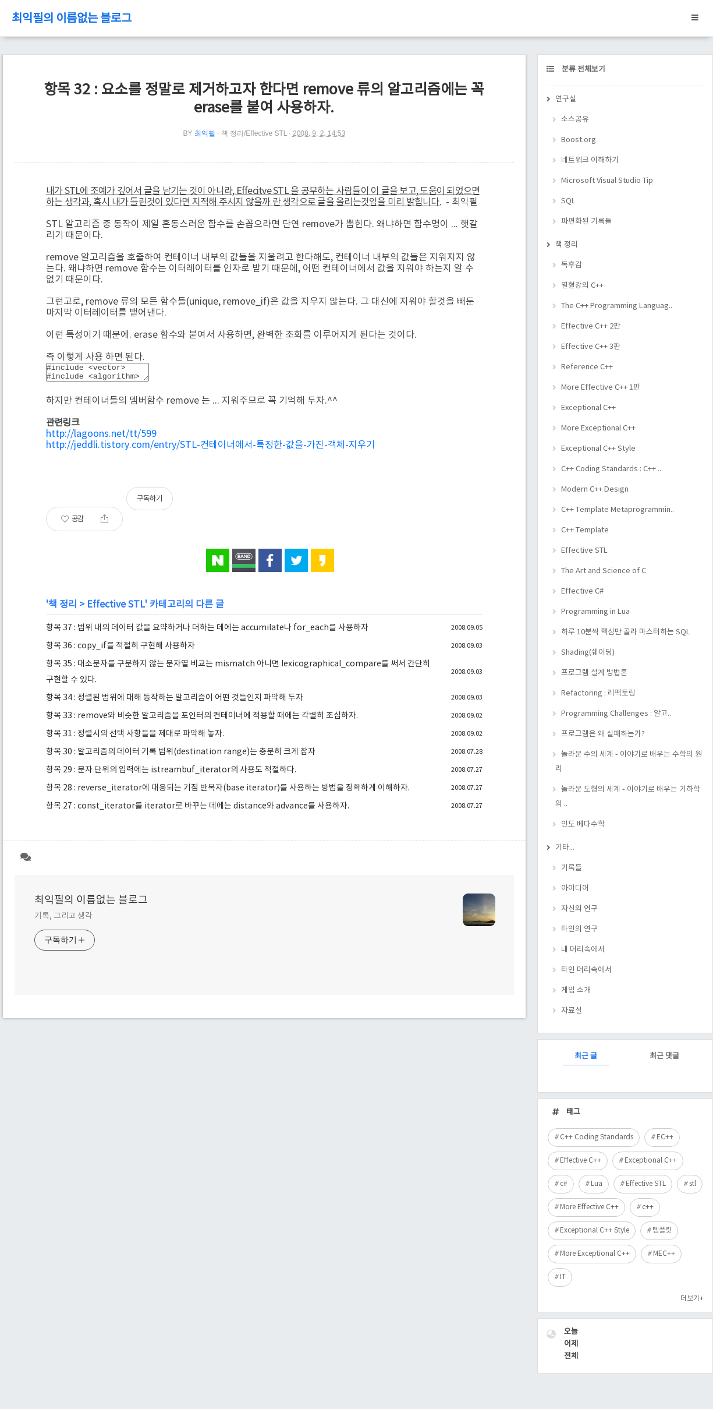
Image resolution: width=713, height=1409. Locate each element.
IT (563, 1277)
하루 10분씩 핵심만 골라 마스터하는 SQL (625, 632)
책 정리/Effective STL (254, 133)
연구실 (565, 99)
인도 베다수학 (583, 824)
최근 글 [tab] (585, 1056)
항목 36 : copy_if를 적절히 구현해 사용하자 (120, 649)
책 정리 (62, 608)
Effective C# (582, 591)
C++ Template (585, 530)
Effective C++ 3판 (590, 346)
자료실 (571, 1011)
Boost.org (578, 140)
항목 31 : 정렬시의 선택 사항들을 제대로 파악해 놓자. (135, 737)
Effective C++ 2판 (590, 326)
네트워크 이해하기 (590, 160)
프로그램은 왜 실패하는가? (603, 734)
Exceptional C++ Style (598, 448)
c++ (648, 1207)
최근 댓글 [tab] (664, 1056)
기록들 (571, 868)
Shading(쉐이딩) (588, 652)
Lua (596, 1184)
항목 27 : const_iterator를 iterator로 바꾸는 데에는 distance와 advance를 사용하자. (197, 809)
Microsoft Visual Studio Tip (607, 180)
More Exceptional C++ (598, 428)
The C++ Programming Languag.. (616, 306)
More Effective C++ (589, 1207)
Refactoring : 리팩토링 (598, 693)
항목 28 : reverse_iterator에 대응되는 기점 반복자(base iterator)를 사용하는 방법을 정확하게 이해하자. (228, 791)
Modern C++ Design (595, 489)
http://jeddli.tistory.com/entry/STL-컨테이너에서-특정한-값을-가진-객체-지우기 (210, 448)
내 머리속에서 (583, 949)
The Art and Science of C (603, 571)
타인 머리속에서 (586, 970)
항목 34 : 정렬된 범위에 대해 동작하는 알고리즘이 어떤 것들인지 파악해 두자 (174, 701)
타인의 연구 (579, 929)
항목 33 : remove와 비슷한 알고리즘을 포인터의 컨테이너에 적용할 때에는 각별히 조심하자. (202, 719)
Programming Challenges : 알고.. (616, 713)
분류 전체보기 (582, 69)
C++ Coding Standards (596, 1137)
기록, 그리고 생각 (63, 919)
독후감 (571, 265)
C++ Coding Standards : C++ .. (611, 469)
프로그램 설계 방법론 (594, 673)
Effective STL (116, 608)
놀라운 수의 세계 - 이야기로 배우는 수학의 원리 (628, 762)
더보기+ (692, 1298)
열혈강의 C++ (582, 285)
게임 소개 (576, 990)
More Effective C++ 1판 (600, 387)
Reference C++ (587, 367)
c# (563, 1184)
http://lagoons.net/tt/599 (101, 437)
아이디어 (575, 888)
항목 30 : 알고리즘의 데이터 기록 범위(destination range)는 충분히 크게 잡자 (180, 755)
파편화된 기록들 (586, 221)
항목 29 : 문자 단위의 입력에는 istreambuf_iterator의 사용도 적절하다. (171, 773)
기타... (564, 847)
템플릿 (662, 1230)
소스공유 (575, 119)
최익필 (204, 133)
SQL (568, 201)
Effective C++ (580, 1160)
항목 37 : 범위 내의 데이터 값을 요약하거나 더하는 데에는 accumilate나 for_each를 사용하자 (207, 631)
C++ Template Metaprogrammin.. (617, 510)
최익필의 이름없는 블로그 (72, 19)
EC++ (665, 1137)
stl (692, 1184)
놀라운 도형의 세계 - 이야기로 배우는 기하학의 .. (627, 796)
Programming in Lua (595, 612)
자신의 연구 (579, 909)
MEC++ (664, 1254)
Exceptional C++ (588, 408)
